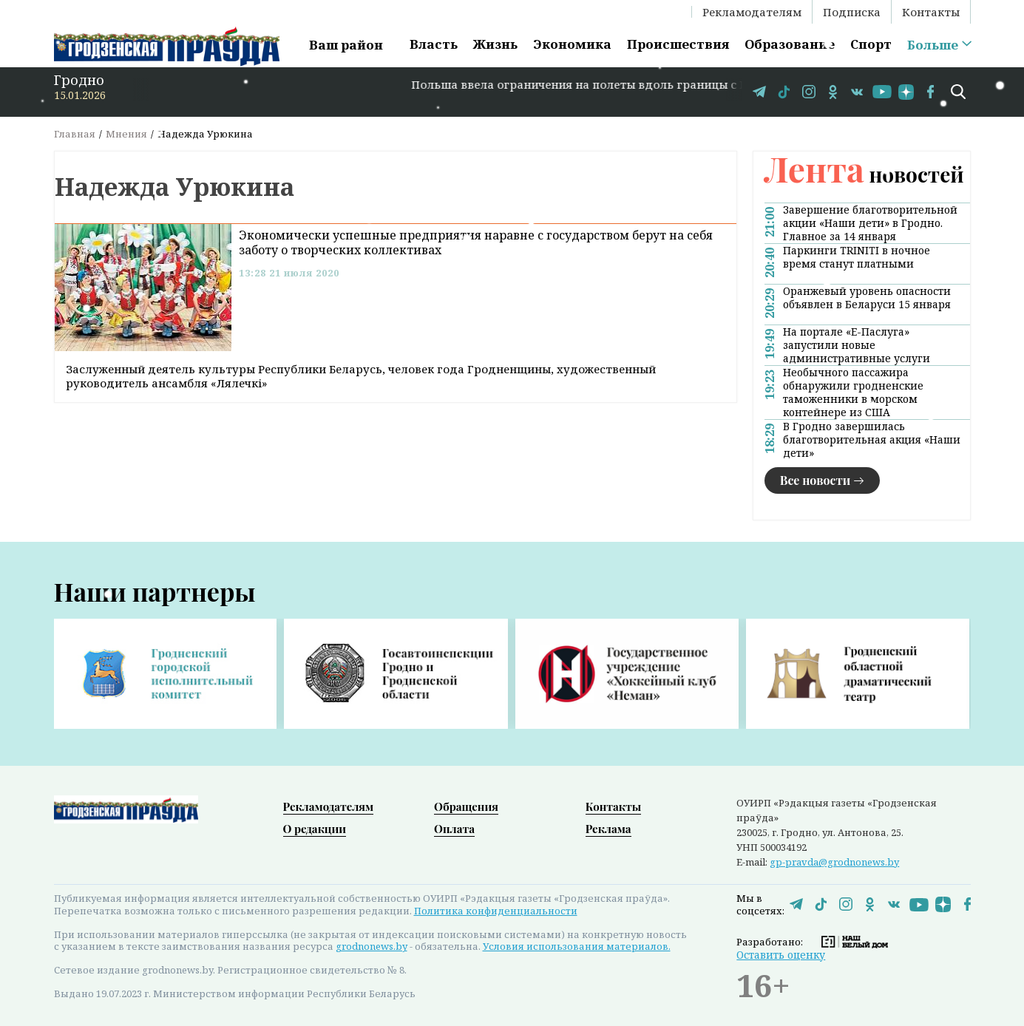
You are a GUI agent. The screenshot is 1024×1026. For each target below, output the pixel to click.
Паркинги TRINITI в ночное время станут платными (856, 257)
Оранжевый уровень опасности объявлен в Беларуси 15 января (867, 298)
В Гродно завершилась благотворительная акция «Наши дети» (871, 440)
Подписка (852, 11)
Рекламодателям (751, 11)
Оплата (454, 828)
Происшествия (678, 43)
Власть (434, 43)
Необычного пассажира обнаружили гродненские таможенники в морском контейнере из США (853, 392)
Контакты (931, 11)
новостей (864, 174)
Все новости (815, 480)
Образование (790, 43)
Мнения (126, 133)
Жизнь (495, 43)
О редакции (315, 828)
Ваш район (346, 44)
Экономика (572, 43)
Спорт (871, 43)
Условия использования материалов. (577, 946)
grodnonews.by (371, 946)
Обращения (466, 806)
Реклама (608, 828)
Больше (932, 45)
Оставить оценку (780, 955)
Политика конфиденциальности (495, 910)
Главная (74, 133)
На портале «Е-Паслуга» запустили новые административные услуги (856, 345)
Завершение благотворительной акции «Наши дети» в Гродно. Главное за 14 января (870, 223)
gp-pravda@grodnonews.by (834, 862)
